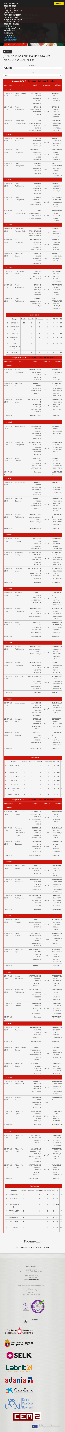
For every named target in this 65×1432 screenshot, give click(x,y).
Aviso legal (31, 1292)
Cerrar (59, 3)
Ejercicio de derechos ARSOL (31, 1294)
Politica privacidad (31, 1291)
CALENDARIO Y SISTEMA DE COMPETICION (32, 1248)
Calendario (32, 81)
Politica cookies (31, 1289)
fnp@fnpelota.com (33, 1279)
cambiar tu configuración (10, 38)
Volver (8, 51)
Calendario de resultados (47, 81)
